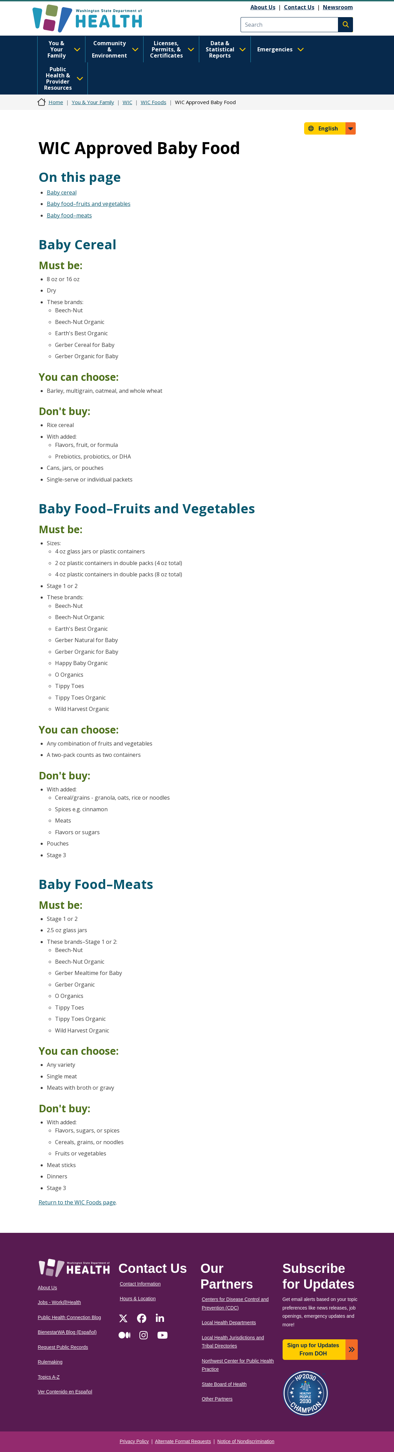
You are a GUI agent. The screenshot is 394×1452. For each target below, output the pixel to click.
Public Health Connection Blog (69, 1317)
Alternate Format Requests (183, 1441)
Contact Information (140, 1284)
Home (56, 102)
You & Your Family (64, 49)
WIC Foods (153, 102)
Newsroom (338, 7)
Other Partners (217, 1399)
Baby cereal (62, 192)
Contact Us (299, 7)
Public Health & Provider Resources (63, 78)
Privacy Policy (134, 1441)
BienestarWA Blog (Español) (67, 1332)
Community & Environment (115, 49)
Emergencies (280, 49)
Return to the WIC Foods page (77, 1202)
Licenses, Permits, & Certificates (172, 49)
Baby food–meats (69, 215)
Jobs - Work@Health (59, 1302)
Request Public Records (63, 1347)
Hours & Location (138, 1298)
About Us (262, 7)
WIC (127, 102)
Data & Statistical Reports (226, 49)
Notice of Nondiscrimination (245, 1441)
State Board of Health (224, 1384)
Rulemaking (50, 1362)
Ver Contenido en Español (65, 1391)
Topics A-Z (49, 1377)
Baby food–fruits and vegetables (89, 204)
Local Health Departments (229, 1322)
